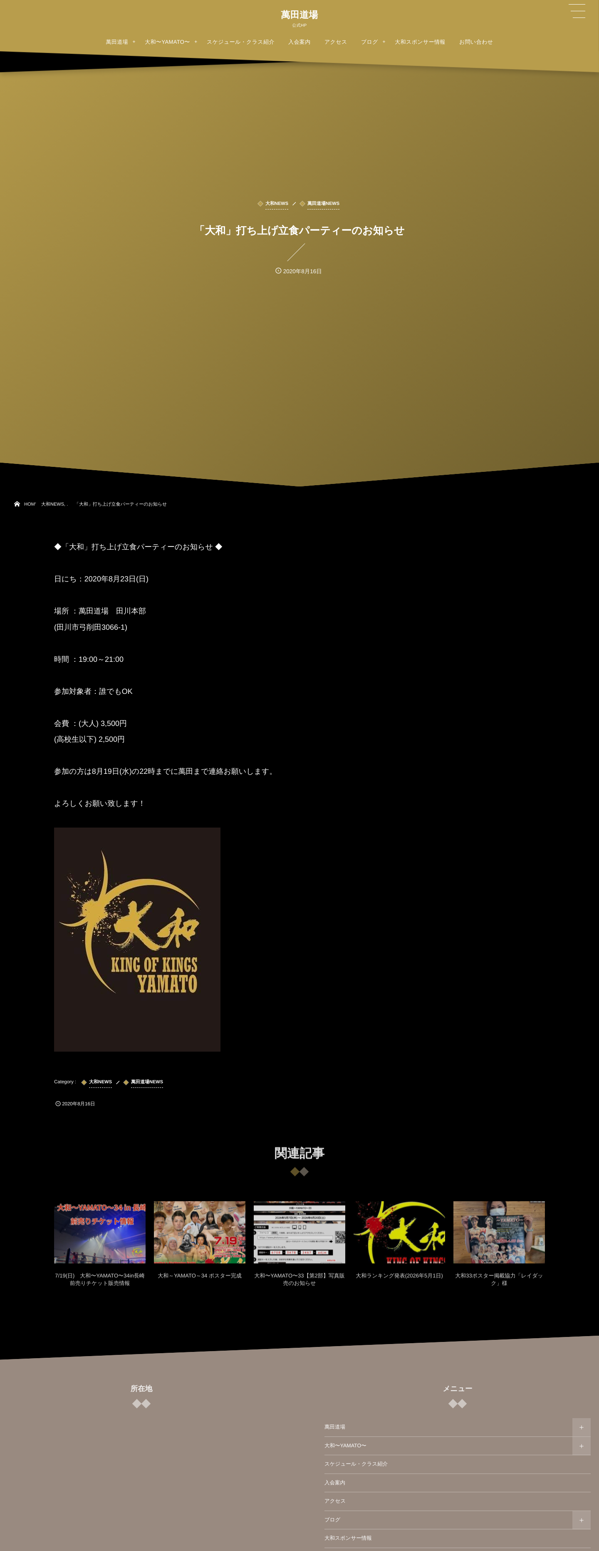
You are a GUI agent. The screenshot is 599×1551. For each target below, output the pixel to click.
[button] (577, 11)
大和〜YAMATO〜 (345, 1446)
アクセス (335, 1501)
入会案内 (334, 1483)
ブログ (332, 1520)
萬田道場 (299, 15)
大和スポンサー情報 (348, 1538)
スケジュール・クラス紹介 (356, 1464)
